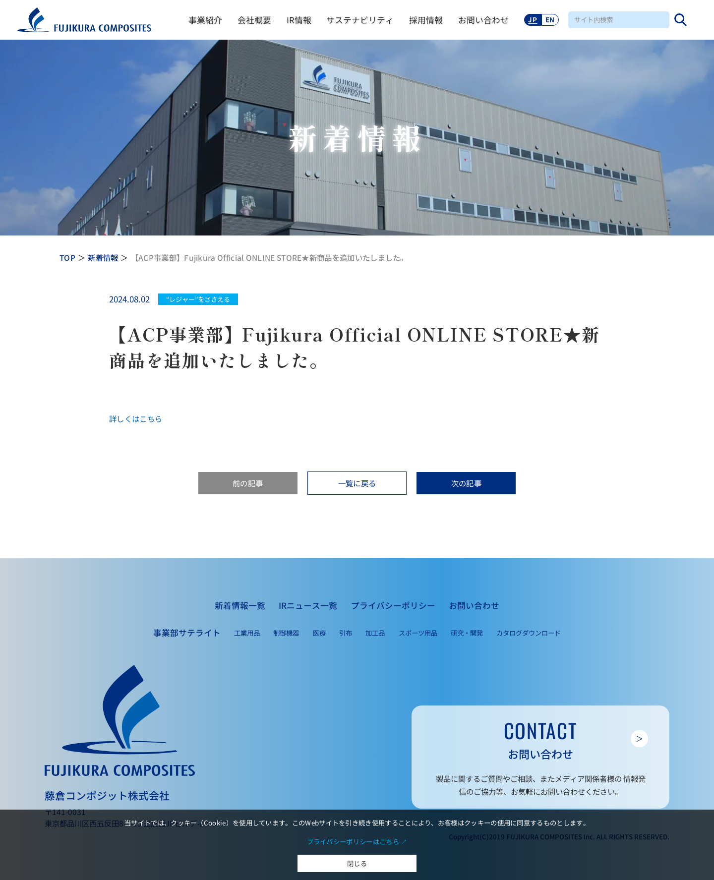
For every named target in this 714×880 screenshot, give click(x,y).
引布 (345, 633)
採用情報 (426, 20)
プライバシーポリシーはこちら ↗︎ (357, 841)
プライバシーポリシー (393, 605)
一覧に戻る (357, 482)
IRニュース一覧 (308, 605)
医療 (319, 633)
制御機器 (286, 633)
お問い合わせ (483, 20)
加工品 (375, 633)
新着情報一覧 (240, 605)
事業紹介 (205, 20)
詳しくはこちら (135, 418)
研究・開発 (467, 633)
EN (550, 19)
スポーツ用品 (418, 633)
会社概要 (254, 20)
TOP (67, 257)
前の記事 (248, 482)
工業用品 (247, 633)
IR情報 (299, 20)
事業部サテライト (187, 633)
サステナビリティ (360, 20)
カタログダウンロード (528, 633)
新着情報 (103, 257)
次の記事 (466, 482)
